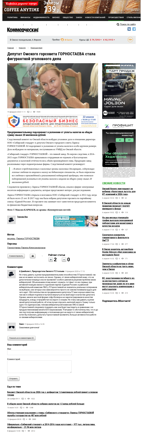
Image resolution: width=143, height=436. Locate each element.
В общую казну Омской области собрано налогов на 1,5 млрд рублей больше (45, 405)
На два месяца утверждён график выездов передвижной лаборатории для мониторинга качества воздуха (117, 223)
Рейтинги (63, 25)
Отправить (14, 380)
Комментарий (13, 360)
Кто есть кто (34, 25)
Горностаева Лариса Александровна (26, 249)
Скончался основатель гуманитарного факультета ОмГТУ (115, 239)
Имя (9, 350)
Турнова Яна (22, 218)
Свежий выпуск (13, 25)
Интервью (45, 25)
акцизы (11, 239)
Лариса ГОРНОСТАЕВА (28, 239)
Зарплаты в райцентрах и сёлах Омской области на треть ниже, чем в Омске (118, 268)
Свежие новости (113, 184)
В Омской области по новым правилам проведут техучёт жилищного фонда (116, 207)
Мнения (54, 25)
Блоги (71, 25)
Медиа (24, 25)
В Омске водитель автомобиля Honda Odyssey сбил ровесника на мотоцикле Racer (119, 253)
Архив (77, 25)
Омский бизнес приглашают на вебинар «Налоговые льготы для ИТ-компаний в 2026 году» (118, 193)
